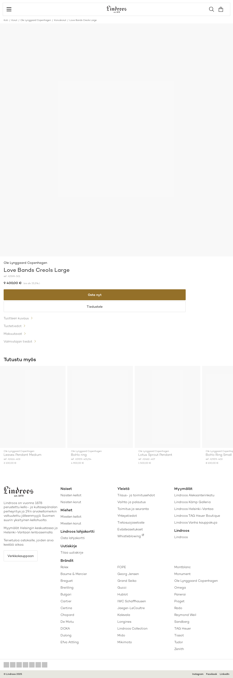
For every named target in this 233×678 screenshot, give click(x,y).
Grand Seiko (127, 581)
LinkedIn (224, 674)
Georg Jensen (128, 574)
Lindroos (181, 537)
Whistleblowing (129, 536)
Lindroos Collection (132, 628)
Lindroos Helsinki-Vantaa (193, 509)
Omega (180, 587)
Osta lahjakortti (73, 538)
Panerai (180, 594)
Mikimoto (124, 642)
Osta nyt (94, 295)
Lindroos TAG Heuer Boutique (197, 516)
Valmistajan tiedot (18, 341)
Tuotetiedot (13, 326)
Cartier (66, 601)
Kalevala (123, 615)
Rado (178, 608)
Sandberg (181, 622)
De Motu (67, 622)
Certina (66, 608)
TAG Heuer (182, 628)
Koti (6, 20)
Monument (182, 574)
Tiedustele (95, 307)
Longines (124, 622)
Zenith (179, 649)
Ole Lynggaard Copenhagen (35, 20)
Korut (14, 20)
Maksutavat (13, 334)
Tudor (178, 642)
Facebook (211, 674)
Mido (121, 635)
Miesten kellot (71, 516)
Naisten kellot (71, 495)
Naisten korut (71, 502)
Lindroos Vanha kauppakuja (195, 522)
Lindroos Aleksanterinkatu (194, 495)
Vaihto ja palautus (131, 502)
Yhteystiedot (127, 516)
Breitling (67, 587)
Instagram (197, 674)
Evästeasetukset (130, 529)
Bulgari (66, 594)
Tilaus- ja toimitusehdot (136, 495)
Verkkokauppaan (21, 556)
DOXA (65, 628)
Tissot (179, 635)
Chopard (67, 615)
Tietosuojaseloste (130, 522)
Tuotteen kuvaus (16, 318)
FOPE (121, 567)
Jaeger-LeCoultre (131, 608)
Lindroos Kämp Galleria (192, 502)
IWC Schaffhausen (131, 601)
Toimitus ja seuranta (133, 509)
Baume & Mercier (74, 574)
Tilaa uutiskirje (72, 552)
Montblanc (182, 567)
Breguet (67, 581)
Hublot (122, 594)
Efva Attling (70, 642)
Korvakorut (60, 20)
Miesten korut (71, 523)
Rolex (64, 567)
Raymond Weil (185, 615)
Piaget (179, 601)
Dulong (66, 635)
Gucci (122, 587)
